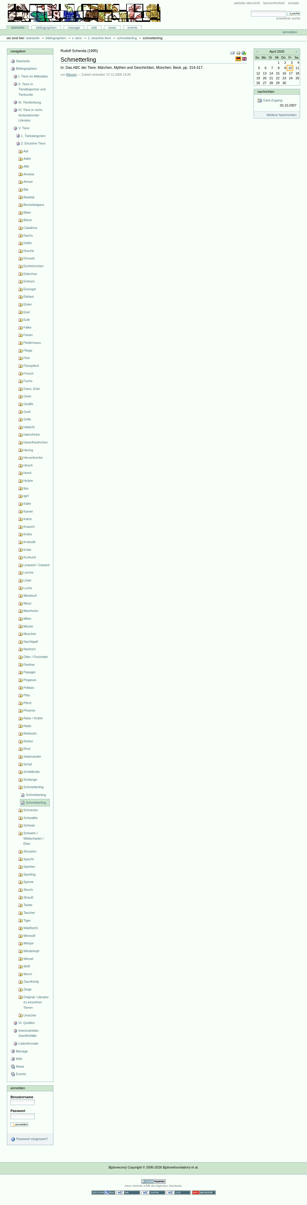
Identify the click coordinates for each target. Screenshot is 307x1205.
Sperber (29, 866)
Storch (28, 889)
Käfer (27, 503)
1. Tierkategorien (33, 136)
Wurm (27, 974)
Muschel (29, 634)
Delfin (27, 243)
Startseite (18, 27)
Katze (27, 519)
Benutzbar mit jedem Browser (204, 1192)
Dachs (28, 235)
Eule (26, 319)
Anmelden (289, 32)
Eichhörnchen (33, 266)
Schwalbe (30, 818)
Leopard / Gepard (36, 565)
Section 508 (103, 1192)
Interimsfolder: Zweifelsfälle (28, 1033)
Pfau (26, 695)
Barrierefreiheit (274, 3)
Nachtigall (30, 641)
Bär (25, 189)
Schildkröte (31, 772)
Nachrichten (265, 91)
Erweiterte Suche (288, 18)
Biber (27, 212)
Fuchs (27, 381)
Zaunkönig (31, 981)
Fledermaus (32, 342)
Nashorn (29, 649)
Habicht (28, 427)
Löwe (27, 580)
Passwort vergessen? (29, 1139)
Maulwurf (30, 595)
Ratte (27, 726)
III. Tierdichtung (29, 102)
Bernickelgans (33, 204)
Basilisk (28, 197)
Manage (74, 27)
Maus (27, 603)
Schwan (29, 825)
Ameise (28, 174)
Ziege (27, 989)
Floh (26, 358)
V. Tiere (77, 38)
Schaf (27, 764)
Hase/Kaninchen (35, 442)
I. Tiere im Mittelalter (33, 76)
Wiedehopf (31, 951)
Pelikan (28, 687)
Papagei (29, 672)
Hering (28, 450)
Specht (28, 859)
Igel (26, 496)
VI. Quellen (26, 1023)
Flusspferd (31, 365)
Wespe (28, 943)
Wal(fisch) (30, 928)
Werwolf (29, 935)
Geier (27, 396)
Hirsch (28, 465)
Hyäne (28, 480)
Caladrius (30, 228)
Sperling (29, 874)
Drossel (28, 258)
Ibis (25, 488)
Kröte (27, 549)
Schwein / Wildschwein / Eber (33, 838)
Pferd (27, 703)
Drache (28, 251)
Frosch (28, 373)
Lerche (28, 572)
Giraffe (28, 404)
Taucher (29, 912)
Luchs (27, 588)
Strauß (28, 897)
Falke (27, 327)
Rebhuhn (30, 733)
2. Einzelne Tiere (99, 38)
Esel (26, 312)
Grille (27, 419)
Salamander (32, 756)
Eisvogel (29, 289)
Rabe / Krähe (33, 718)
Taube (27, 905)
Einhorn (29, 281)
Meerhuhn (30, 611)
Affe (26, 166)
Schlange (30, 779)
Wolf (26, 966)
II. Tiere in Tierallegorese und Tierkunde (32, 89)
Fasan (28, 335)
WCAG (128, 1192)
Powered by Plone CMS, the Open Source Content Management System (153, 1181)
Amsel (28, 181)
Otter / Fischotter (35, 657)
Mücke (28, 626)
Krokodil (29, 542)
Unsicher (30, 1015)
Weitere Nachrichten (282, 115)
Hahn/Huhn (31, 434)
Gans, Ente (31, 388)
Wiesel (28, 959)
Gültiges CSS (179, 1192)
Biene (27, 220)
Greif (27, 412)
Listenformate (28, 1043)
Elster (27, 304)
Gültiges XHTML (153, 1192)
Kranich (28, 526)
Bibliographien (46, 27)
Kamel (28, 511)
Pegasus (29, 680)
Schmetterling (127, 38)
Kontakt (293, 3)
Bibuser (71, 74)
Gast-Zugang (276, 103)
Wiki (94, 27)
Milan (27, 618)
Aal (25, 151)
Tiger (27, 920)
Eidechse (30, 274)
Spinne (28, 882)
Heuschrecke (33, 457)
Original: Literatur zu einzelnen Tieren (36, 1002)
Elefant (28, 296)
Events (132, 27)
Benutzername (21, 1097)
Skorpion (30, 851)
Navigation (17, 51)
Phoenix (29, 710)
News (112, 27)
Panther (29, 664)
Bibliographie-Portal (84, 13)
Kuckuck (29, 557)
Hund (27, 473)
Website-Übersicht (247, 3)
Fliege (27, 350)
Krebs (27, 534)
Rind (26, 748)
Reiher (28, 741)
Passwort (17, 1111)
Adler (27, 158)
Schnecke (30, 810)
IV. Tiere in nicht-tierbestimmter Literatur (30, 115)
